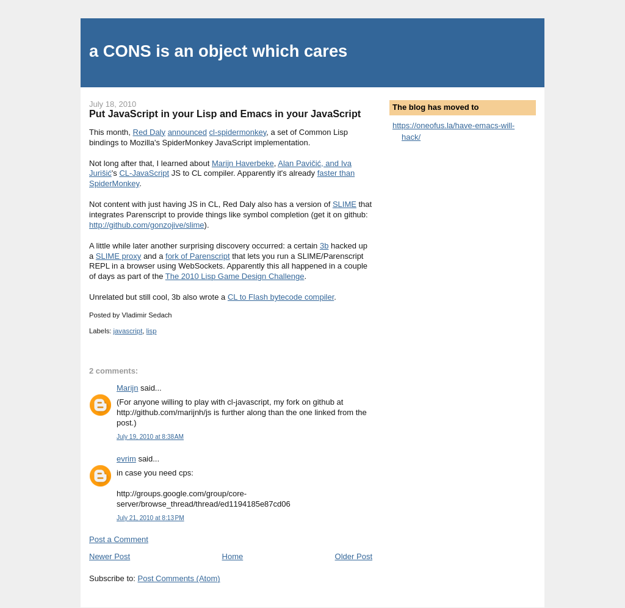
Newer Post (109, 556)
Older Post (353, 556)
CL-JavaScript (144, 173)
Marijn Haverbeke (243, 163)
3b (324, 245)
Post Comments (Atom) (179, 578)
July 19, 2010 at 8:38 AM (150, 436)
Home (233, 556)
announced (187, 132)
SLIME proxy (118, 256)
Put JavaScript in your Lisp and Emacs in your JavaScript (225, 113)
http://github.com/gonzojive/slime (146, 225)
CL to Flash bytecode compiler (281, 297)
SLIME (344, 204)
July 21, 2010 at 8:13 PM (150, 518)
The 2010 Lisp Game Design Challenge (235, 276)
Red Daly (149, 132)
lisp (151, 331)
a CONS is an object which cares (218, 51)
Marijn (127, 388)
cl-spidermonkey (238, 132)
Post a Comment (118, 539)
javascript (128, 331)
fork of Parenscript (197, 256)
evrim (126, 458)
